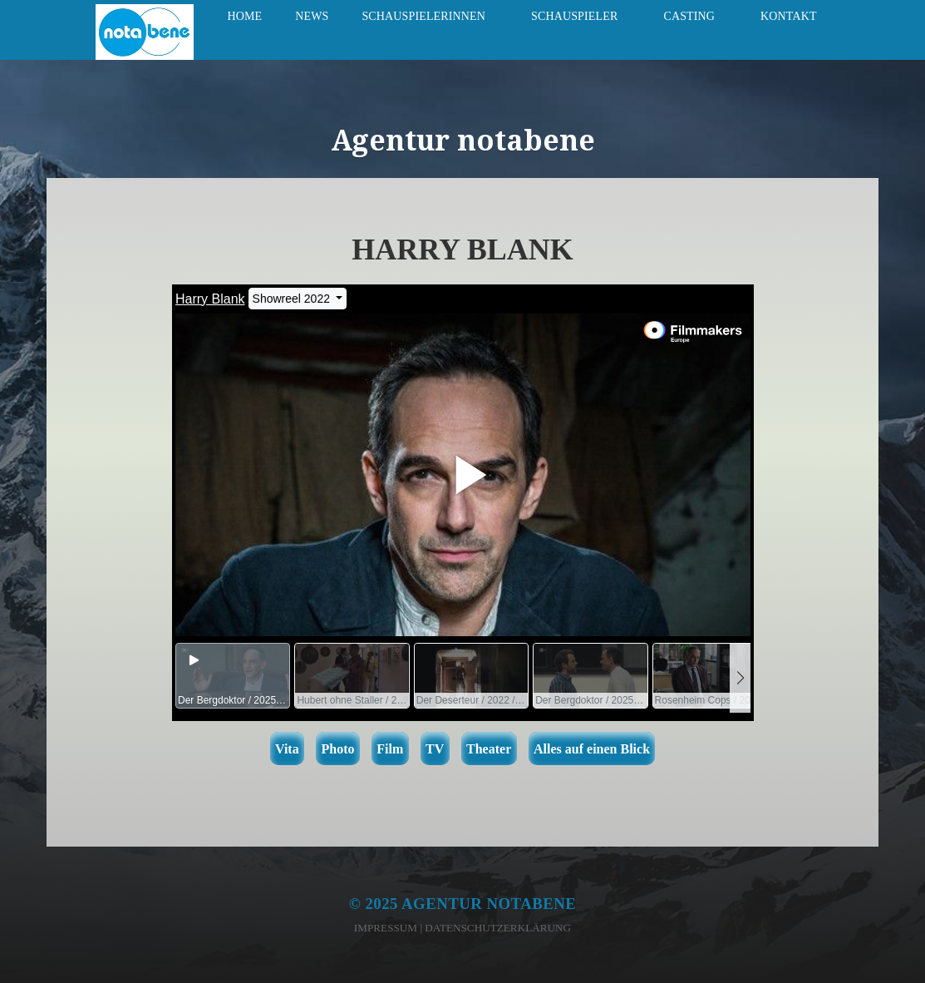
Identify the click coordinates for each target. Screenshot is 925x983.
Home (244, 16)
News (311, 16)
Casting (689, 16)
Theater (488, 749)
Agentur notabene (488, 903)
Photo (337, 749)
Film (389, 749)
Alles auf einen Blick (592, 749)
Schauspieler (574, 16)
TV (435, 749)
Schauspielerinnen (423, 16)
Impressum (385, 927)
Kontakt (788, 16)
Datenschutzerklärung (498, 927)
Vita (287, 749)
